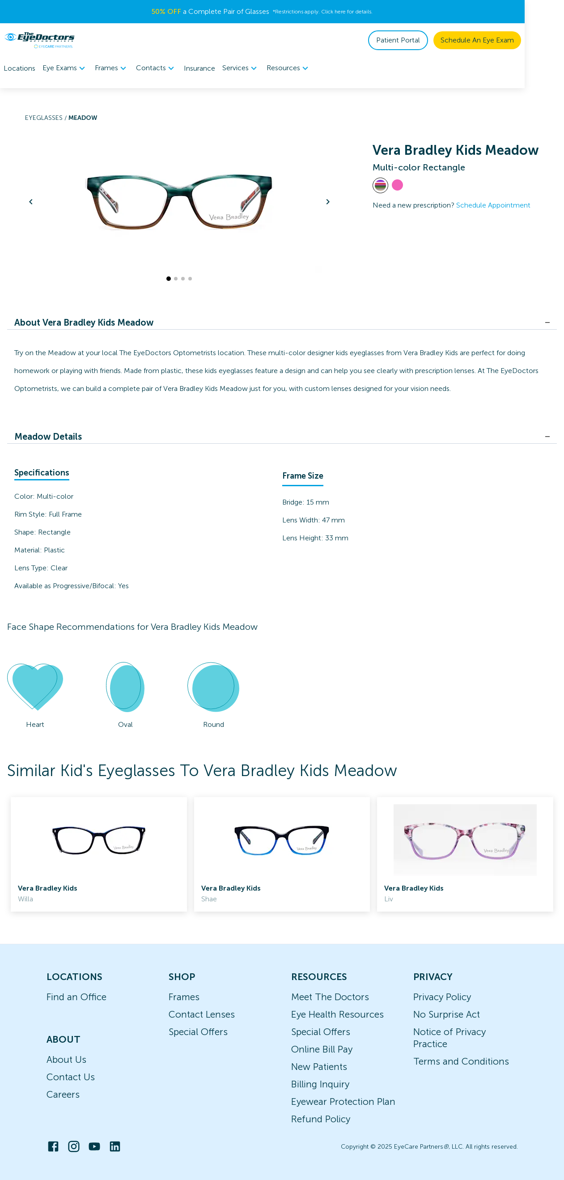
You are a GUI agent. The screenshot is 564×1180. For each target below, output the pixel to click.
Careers (63, 1094)
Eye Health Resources (337, 1014)
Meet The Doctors (330, 996)
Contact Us (71, 1076)
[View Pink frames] (397, 185)
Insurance (199, 68)
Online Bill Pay (321, 1049)
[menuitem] (65, 68)
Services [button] (240, 68)
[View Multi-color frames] (380, 185)
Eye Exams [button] (65, 68)
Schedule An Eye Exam (516, 40)
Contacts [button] (156, 68)
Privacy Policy (442, 996)
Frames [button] (112, 68)
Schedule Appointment (493, 205)
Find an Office (76, 996)
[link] (99, 854)
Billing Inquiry (320, 1084)
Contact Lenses (202, 1014)
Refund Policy (320, 1119)
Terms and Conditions (461, 1061)
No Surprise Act (446, 1014)
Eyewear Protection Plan (343, 1101)
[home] (39, 40)
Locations (19, 68)
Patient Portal (437, 40)
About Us (66, 1059)
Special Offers (198, 1031)
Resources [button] (289, 68)
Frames (184, 996)
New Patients (319, 1066)
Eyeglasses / (46, 118)
